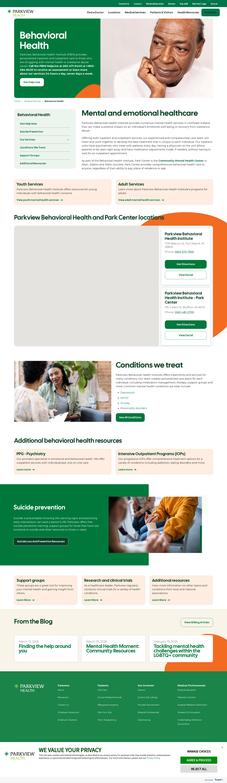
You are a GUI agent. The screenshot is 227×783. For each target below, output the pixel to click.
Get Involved (146, 685)
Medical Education (155, 4)
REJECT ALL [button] (199, 769)
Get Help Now (28, 123)
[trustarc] (218, 780)
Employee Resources (68, 713)
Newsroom (63, 699)
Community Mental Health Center (181, 160)
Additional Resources (33, 163)
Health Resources (188, 12)
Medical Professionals (148, 713)
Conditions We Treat (32, 147)
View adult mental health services (139, 200)
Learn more (24, 469)
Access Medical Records (110, 699)
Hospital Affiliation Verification (192, 706)
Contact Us (124, 4)
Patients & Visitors (161, 12)
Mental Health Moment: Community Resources (112, 648)
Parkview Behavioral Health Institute (183, 236)
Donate (171, 4)
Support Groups (30, 155)
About (61, 691)
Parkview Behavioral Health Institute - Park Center (184, 296)
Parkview (64, 685)
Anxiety (125, 403)
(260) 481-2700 (184, 310)
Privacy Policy (153, 757)
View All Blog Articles (196, 622)
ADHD (124, 397)
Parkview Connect (187, 699)
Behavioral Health (34, 114)
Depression (127, 392)
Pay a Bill (184, 4)
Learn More (24, 600)
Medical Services (135, 12)
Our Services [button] (27, 139)
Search (214, 4)
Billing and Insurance (108, 706)
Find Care (210, 12)
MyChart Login (199, 4)
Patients (103, 685)
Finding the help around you (45, 648)
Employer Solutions (67, 721)
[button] (107, 308)
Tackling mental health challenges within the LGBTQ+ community (179, 651)
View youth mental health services (38, 200)
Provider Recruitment (148, 706)
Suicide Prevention (31, 131)
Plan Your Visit (105, 713)
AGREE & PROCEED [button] (199, 760)
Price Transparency (107, 721)
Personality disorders (133, 408)
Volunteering (144, 721)
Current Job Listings (147, 699)
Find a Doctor (95, 12)
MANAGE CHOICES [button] (199, 751)
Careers (138, 4)
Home (17, 101)
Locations (114, 12)
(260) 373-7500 (184, 251)
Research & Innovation (189, 713)
